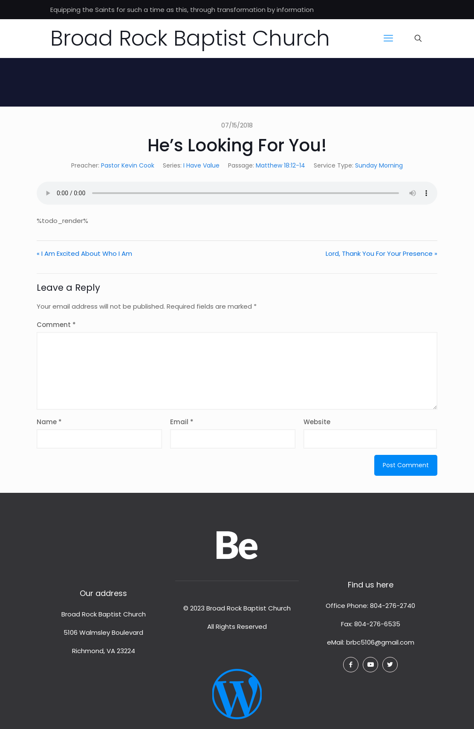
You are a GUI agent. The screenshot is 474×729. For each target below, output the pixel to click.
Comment (56, 324)
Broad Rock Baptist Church (190, 38)
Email (182, 421)
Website (316, 421)
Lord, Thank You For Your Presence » (381, 253)
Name (49, 421)
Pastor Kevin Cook (127, 165)
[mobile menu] (388, 38)
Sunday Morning (379, 165)
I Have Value (201, 165)
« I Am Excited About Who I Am (84, 253)
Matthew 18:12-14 (280, 165)
